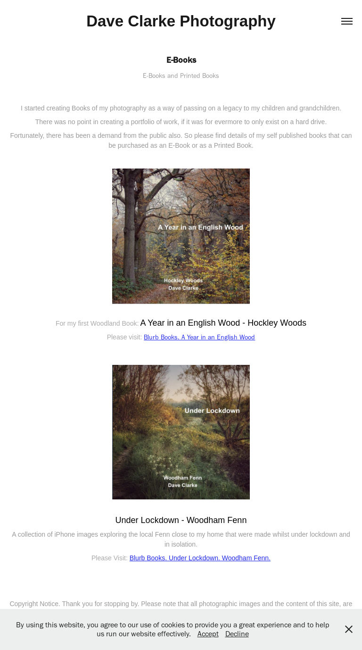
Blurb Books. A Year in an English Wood (199, 337)
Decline (237, 633)
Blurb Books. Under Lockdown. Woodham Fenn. (200, 558)
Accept (208, 633)
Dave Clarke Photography (181, 21)
